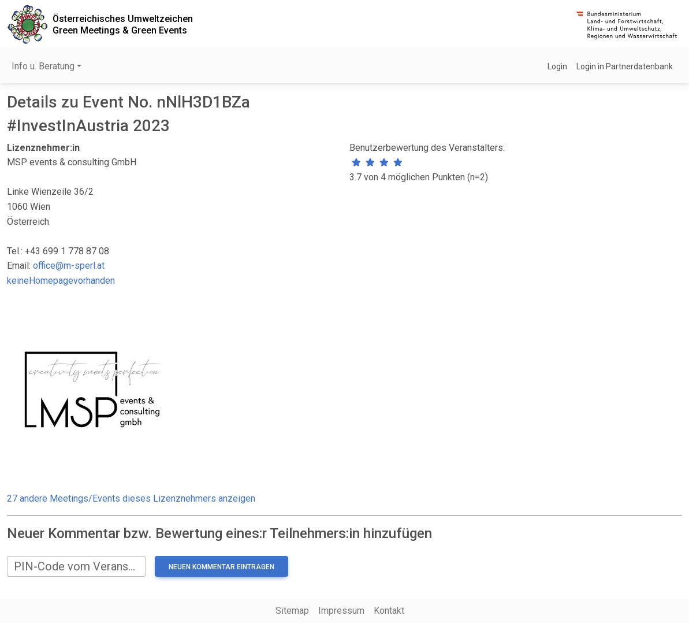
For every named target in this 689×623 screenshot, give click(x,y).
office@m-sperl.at (69, 265)
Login (557, 66)
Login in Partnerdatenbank (624, 66)
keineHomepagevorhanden (61, 280)
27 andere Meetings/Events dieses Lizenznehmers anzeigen (131, 498)
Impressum (341, 610)
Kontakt (389, 610)
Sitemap (292, 610)
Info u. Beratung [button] (43, 66)
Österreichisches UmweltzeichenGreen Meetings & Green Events (123, 24)
